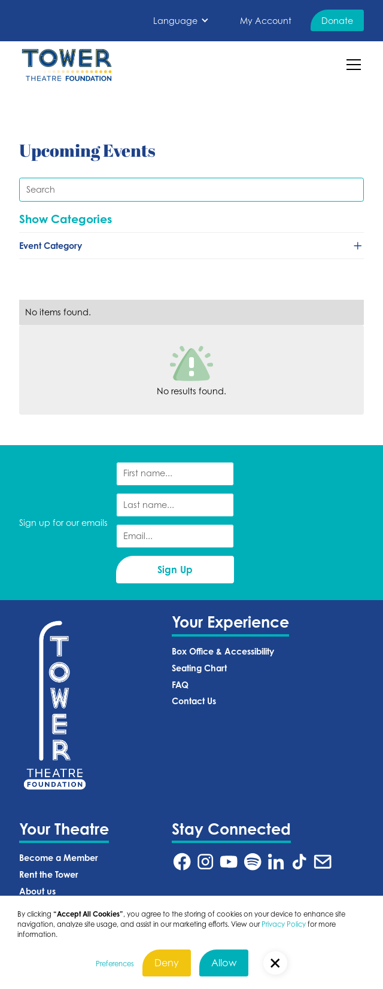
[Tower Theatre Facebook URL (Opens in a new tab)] (182, 861)
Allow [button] (223, 963)
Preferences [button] (114, 964)
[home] (66, 65)
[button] (181, 20)
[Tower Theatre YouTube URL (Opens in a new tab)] (228, 861)
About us (37, 891)
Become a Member (58, 858)
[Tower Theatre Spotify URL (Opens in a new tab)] (252, 861)
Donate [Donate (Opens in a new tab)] (337, 21)
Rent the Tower (48, 874)
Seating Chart (199, 668)
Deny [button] (166, 963)
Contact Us (194, 701)
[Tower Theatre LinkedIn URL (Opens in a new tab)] (276, 861)
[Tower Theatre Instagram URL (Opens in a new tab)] (205, 861)
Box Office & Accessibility (223, 651)
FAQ (180, 685)
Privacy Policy (284, 924)
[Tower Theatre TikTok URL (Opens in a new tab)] (299, 861)
